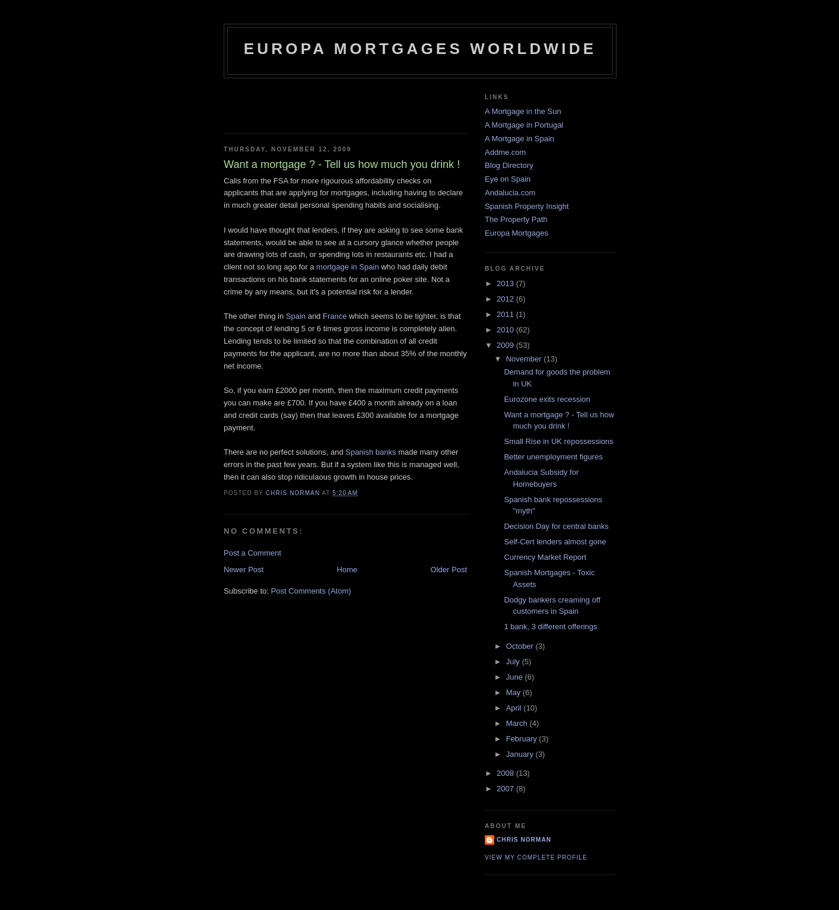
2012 (506, 298)
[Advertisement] (293, 102)
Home (347, 569)
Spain (296, 316)
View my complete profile (536, 857)
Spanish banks (371, 452)
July (514, 661)
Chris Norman (524, 839)
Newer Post (243, 569)
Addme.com (505, 152)
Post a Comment (252, 552)
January (521, 754)
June (515, 677)
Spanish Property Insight (527, 206)
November (525, 358)
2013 (506, 283)
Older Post (449, 569)
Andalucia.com (510, 192)
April (515, 707)
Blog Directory (509, 165)
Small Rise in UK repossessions (558, 441)
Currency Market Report (545, 557)
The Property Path (516, 219)
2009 (506, 345)
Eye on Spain (507, 179)
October (521, 646)
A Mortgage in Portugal (524, 125)
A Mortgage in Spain (519, 138)
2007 (506, 788)
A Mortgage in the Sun (523, 111)
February (522, 738)
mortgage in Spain (348, 266)
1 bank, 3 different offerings (550, 626)
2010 (506, 329)
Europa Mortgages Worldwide (420, 49)
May (514, 692)
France (335, 316)
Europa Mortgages (516, 233)
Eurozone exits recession (547, 399)
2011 (506, 314)
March (518, 723)
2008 (506, 773)
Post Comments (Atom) (311, 590)
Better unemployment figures (553, 456)
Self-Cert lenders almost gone (555, 541)
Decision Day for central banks (556, 526)
